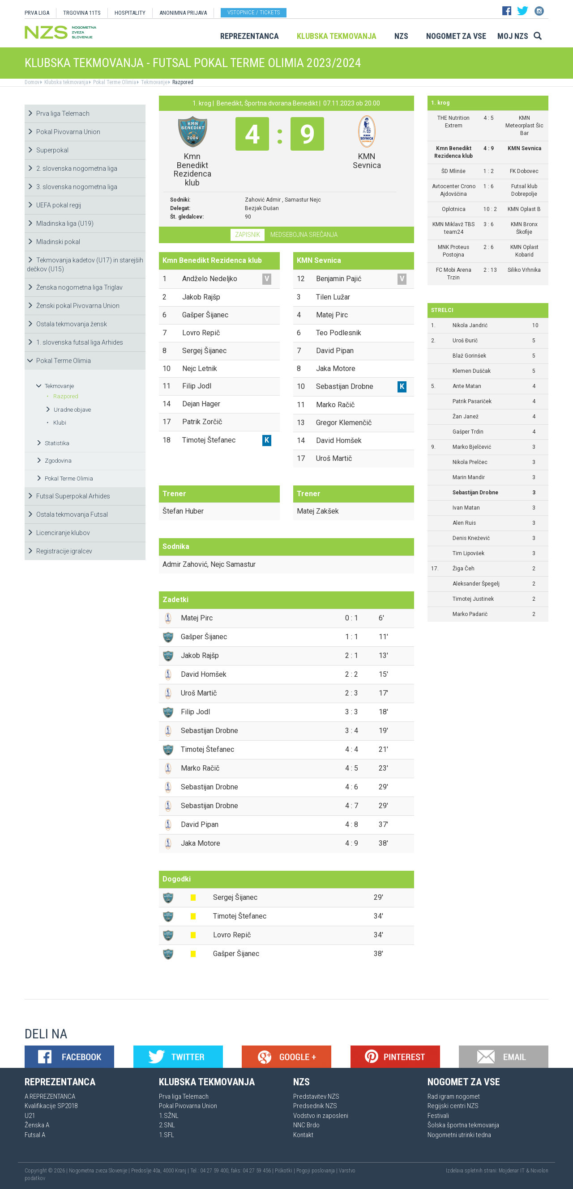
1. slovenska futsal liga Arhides (75, 342)
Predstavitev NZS (316, 1096)
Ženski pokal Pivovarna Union (73, 305)
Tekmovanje (153, 82)
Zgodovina (54, 460)
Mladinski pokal (53, 241)
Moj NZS (512, 36)
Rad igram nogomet (454, 1096)
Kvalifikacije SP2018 (51, 1106)
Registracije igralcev (59, 551)
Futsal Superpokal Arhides (68, 496)
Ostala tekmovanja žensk (67, 324)
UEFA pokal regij (54, 205)
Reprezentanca (249, 36)
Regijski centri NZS (453, 1106)
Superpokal (47, 150)
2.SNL (167, 1125)
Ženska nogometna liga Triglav (75, 287)
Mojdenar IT (512, 1171)
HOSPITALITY (130, 12)
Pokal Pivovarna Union (63, 131)
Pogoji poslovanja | (317, 1171)
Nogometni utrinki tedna (459, 1135)
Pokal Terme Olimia (114, 82)
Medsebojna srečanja (304, 235)
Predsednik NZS (315, 1106)
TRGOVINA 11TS (82, 12)
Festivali (438, 1116)
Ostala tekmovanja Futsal (67, 514)
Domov (32, 82)
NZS (401, 36)
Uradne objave (68, 409)
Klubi (56, 422)
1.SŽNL (169, 1116)
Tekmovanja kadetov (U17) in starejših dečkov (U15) (85, 265)
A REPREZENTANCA (50, 1096)
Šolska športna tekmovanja (463, 1125)
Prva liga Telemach (58, 113)
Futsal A (35, 1135)
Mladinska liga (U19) (60, 223)
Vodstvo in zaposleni (320, 1116)
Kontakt (303, 1135)
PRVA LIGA (37, 12)
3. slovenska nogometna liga (72, 186)
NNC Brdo (306, 1125)
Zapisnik (247, 235)
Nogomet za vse (456, 36)
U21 (30, 1116)
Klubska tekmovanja (336, 36)
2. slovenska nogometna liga (72, 168)
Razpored (182, 82)
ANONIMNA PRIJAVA (183, 12)
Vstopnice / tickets (253, 12)
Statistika (52, 443)
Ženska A (37, 1125)
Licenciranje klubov (58, 532)
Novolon (539, 1171)
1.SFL (166, 1135)
